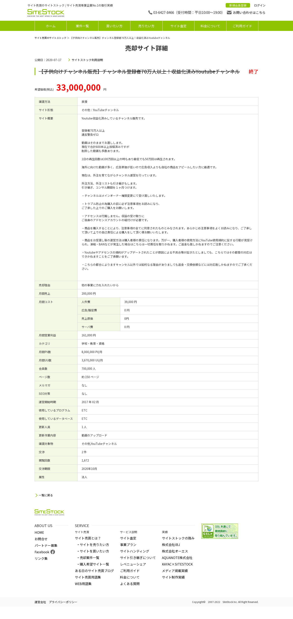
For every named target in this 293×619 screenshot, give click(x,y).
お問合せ (41, 538)
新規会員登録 (237, 5)
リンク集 (41, 558)
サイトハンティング (134, 551)
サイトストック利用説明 (87, 60)
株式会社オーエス (175, 551)
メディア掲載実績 (175, 570)
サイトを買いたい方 (94, 551)
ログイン (260, 5)
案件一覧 (82, 25)
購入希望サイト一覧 (94, 564)
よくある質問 (130, 583)
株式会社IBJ (171, 544)
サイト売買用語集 (88, 577)
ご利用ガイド (242, 25)
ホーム (51, 25)
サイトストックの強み (178, 538)
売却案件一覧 (89, 557)
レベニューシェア (133, 564)
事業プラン (128, 544)
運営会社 (40, 602)
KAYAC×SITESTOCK (177, 564)
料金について (210, 25)
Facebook (42, 551)
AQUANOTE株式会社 (177, 557)
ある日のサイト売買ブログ (94, 570)
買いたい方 (114, 25)
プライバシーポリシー (63, 602)
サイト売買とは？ (88, 538)
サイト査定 (178, 25)
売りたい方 (146, 25)
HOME (39, 532)
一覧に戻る (46, 495)
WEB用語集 (83, 583)
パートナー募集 (46, 545)
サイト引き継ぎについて (138, 557)
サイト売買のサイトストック (50, 37)
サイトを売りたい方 (94, 544)
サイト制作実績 (173, 577)
